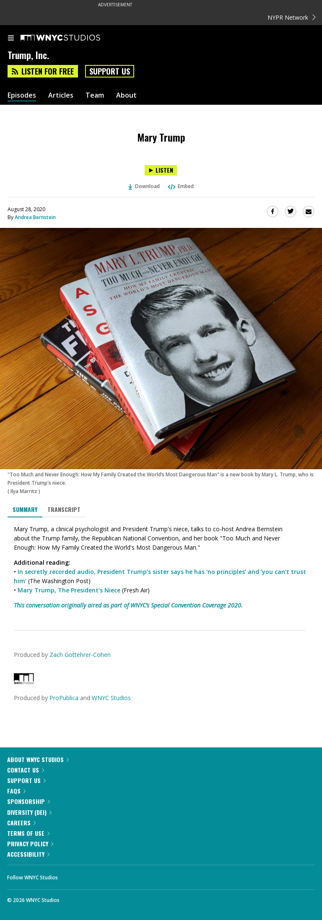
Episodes (22, 95)
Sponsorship (28, 801)
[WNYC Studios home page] (71, 38)
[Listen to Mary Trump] (161, 170)
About (126, 95)
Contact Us (25, 769)
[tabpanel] (161, 567)
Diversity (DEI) (29, 812)
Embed (180, 186)
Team (95, 95)
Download (144, 186)
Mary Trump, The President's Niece (69, 590)
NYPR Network (291, 17)
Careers (21, 822)
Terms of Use (28, 833)
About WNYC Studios (38, 759)
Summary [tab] (25, 509)
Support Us (109, 71)
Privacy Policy (30, 843)
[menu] (11, 38)
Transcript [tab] (63, 509)
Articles (60, 95)
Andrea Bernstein (35, 217)
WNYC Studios (111, 698)
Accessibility (28, 854)
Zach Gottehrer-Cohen (80, 655)
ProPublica (63, 698)
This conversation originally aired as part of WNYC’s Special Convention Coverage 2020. (128, 605)
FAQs (16, 790)
